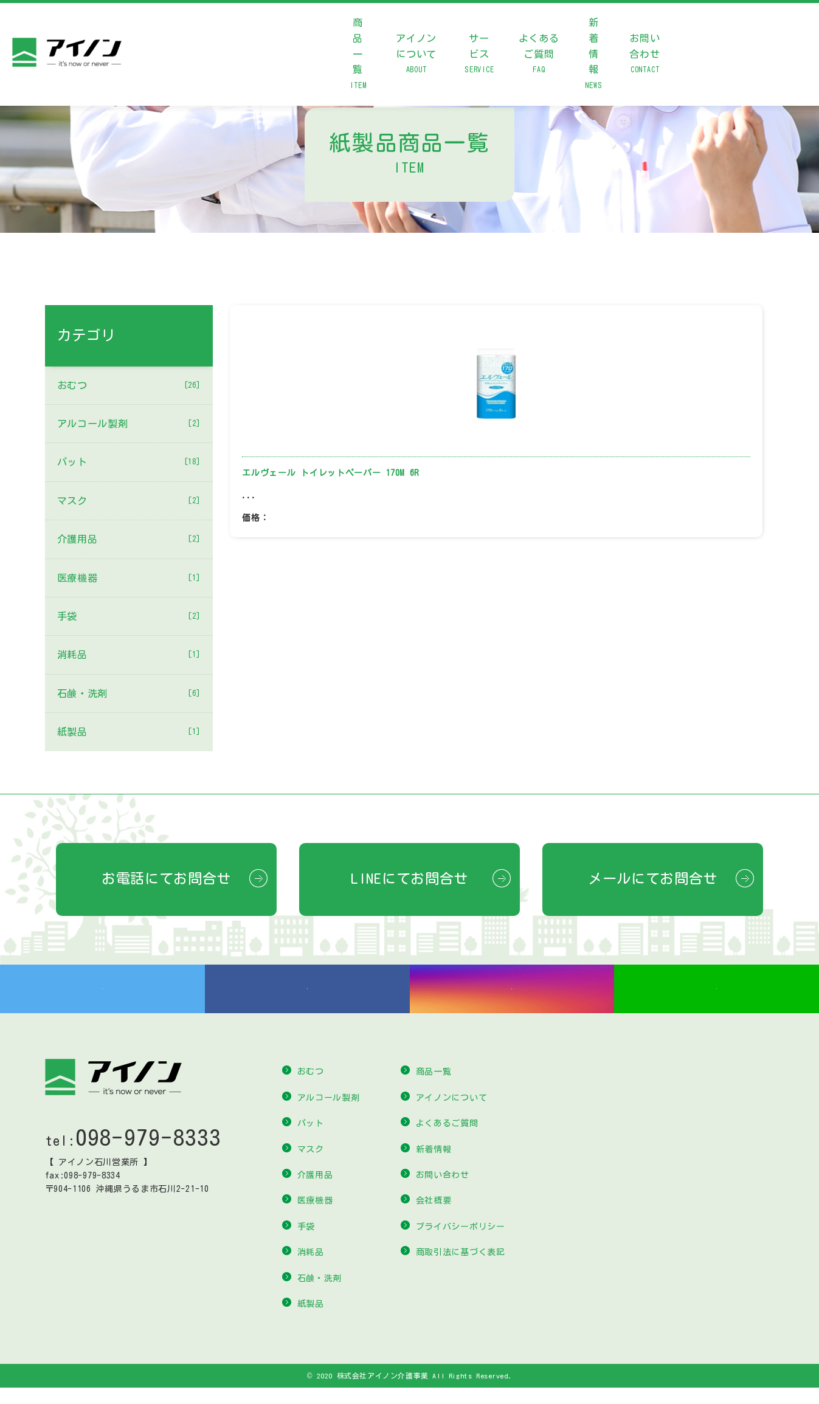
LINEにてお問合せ (409, 879)
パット (129, 462)
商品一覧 (358, 56)
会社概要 (434, 1217)
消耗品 (129, 654)
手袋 (129, 616)
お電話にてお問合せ (166, 879)
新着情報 (594, 56)
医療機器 (129, 578)
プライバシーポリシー (460, 1243)
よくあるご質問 (539, 55)
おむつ (129, 385)
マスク (129, 501)
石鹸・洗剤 (129, 693)
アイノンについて (416, 55)
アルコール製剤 (129, 423)
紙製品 (129, 731)
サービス (479, 55)
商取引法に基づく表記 (460, 1268)
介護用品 (129, 539)
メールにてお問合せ (652, 879)
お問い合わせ (645, 55)
